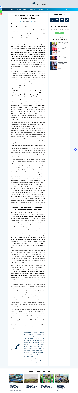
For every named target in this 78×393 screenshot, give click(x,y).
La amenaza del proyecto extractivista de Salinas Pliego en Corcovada (31, 387)
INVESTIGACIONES (33, 9)
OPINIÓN (25, 9)
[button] (66, 9)
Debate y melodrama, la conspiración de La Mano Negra (63, 44)
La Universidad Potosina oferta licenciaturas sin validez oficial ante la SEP (62, 387)
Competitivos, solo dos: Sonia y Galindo (62, 63)
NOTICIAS (12, 9)
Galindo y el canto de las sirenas (63, 68)
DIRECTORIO (48, 9)
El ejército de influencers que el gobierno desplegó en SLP (46, 387)
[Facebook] (1, 7)
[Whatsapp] (1, 11)
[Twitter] (1, 9)
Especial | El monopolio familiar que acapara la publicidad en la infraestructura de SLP (15, 387)
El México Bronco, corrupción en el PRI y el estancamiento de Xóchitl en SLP (63, 58)
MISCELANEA (41, 9)
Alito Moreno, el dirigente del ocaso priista (63, 48)
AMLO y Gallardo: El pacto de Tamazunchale (63, 53)
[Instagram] (1, 14)
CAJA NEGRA (19, 9)
